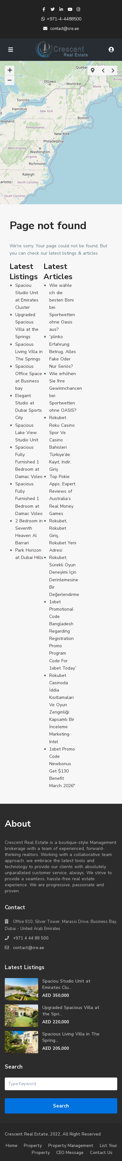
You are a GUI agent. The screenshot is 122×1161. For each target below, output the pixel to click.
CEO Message (70, 1153)
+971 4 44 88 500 (31, 938)
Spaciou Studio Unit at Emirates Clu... (66, 984)
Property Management (70, 1146)
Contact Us (101, 1153)
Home (11, 1146)
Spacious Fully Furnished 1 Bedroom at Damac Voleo (29, 462)
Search (61, 1106)
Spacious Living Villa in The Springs (29, 351)
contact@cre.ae (28, 948)
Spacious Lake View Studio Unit (26, 432)
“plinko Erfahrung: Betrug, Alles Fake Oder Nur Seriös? (62, 351)
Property (33, 1146)
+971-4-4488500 (64, 19)
